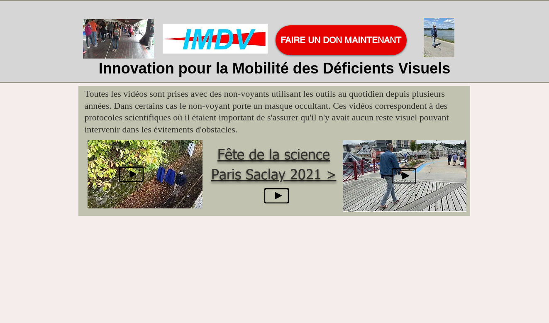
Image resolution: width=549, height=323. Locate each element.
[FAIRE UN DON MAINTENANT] (341, 40)
